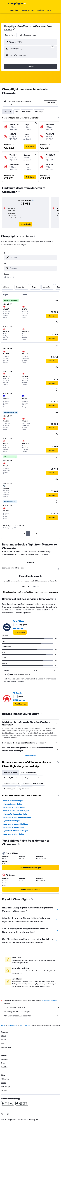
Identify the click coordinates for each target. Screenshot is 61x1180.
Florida (27, 1025)
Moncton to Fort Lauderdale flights (16, 811)
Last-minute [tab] (26, 112)
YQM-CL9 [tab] (25, 587)
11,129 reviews (19, 700)
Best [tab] (16, 112)
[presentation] (14, 29)
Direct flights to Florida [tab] (12, 778)
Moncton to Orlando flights (13, 801)
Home (3, 1025)
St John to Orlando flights (12, 804)
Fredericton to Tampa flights (13, 827)
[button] (4, 3)
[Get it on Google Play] (7, 1103)
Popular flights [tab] (9, 789)
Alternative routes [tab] (10, 772)
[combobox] (10, 35)
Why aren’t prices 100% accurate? (32, 1015)
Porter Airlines (18, 621)
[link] (25, 224)
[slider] (57, 280)
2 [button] (32, 533)
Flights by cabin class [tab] (33, 778)
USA (21, 1025)
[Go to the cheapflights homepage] (17, 4)
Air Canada (17, 693)
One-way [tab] (38, 112)
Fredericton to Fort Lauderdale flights (17, 817)
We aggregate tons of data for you (32, 1011)
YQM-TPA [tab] (30, 562)
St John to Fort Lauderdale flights (15, 814)
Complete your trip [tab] (28, 772)
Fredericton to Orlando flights (14, 807)
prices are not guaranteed (49, 1000)
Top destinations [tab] (25, 789)
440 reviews (18, 628)
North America (12, 1025)
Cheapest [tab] (7, 112)
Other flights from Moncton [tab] (33, 783)
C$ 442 (8, 29)
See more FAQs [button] (30, 755)
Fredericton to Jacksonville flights (15, 824)
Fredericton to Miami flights (13, 834)
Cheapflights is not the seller (32, 1007)
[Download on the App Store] (21, 1103)
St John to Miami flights (11, 821)
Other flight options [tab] (11, 783)
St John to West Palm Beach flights (15, 831)
